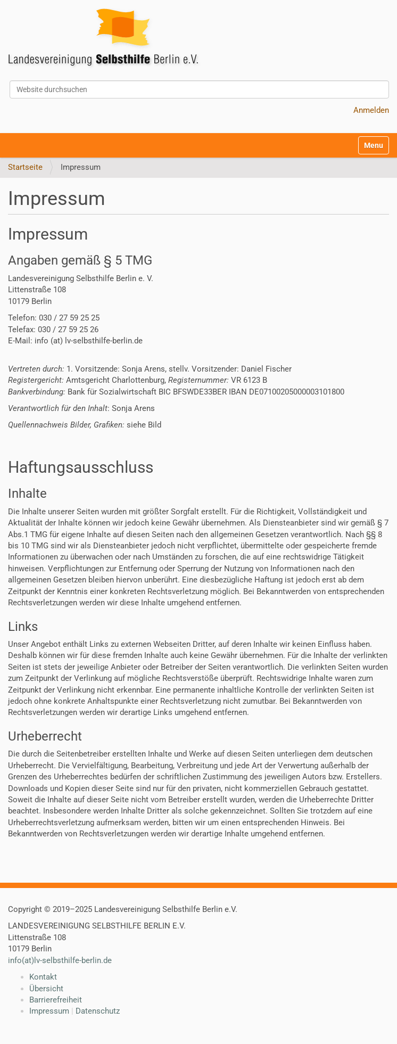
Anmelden (371, 110)
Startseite (25, 167)
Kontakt (43, 977)
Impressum (49, 1011)
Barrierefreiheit (55, 1000)
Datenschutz (98, 1011)
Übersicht (46, 988)
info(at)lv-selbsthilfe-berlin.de (60, 960)
